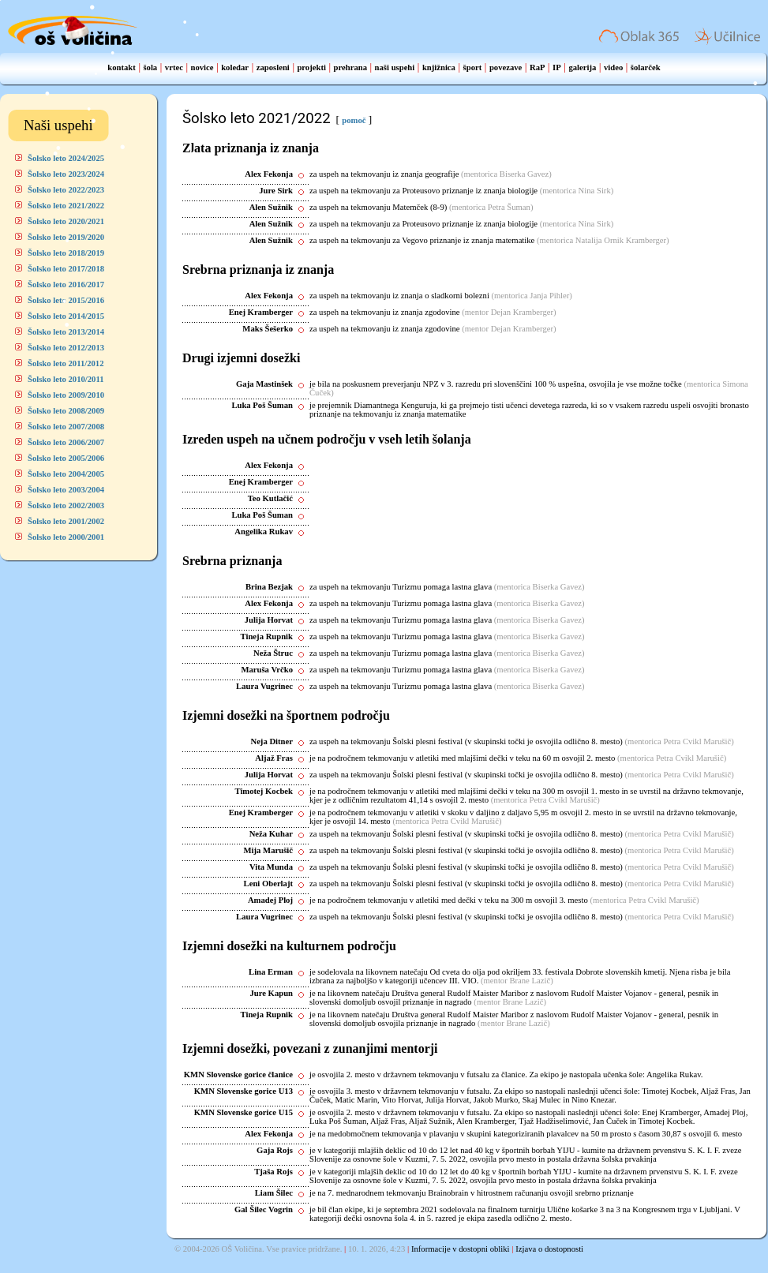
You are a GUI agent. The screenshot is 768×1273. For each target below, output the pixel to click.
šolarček (646, 67)
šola (150, 67)
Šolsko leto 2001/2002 (66, 521)
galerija (582, 67)
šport (472, 67)
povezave (505, 67)
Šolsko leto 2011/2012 (66, 363)
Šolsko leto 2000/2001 (66, 537)
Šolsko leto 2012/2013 (66, 347)
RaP (537, 67)
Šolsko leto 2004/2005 (66, 474)
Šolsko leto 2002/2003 (66, 505)
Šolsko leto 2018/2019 (66, 253)
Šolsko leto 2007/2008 (66, 426)
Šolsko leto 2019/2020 (66, 237)
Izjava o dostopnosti (549, 1249)
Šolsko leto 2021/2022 (66, 205)
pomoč (353, 120)
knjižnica (438, 67)
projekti (311, 67)
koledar (235, 67)
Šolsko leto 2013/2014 (66, 332)
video (613, 67)
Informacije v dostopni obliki (460, 1249)
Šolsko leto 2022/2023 (66, 189)
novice (202, 67)
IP (557, 67)
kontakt (121, 67)
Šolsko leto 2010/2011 (66, 379)
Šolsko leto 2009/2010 (66, 395)
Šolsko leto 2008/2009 (66, 410)
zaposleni (273, 67)
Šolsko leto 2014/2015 (66, 316)
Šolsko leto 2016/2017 (66, 284)
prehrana (350, 67)
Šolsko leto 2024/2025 (66, 158)
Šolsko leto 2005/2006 (66, 458)
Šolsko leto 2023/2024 (66, 174)
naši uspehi (395, 67)
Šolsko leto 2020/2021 (66, 221)
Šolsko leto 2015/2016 (66, 300)
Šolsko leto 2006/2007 (66, 442)
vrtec (174, 67)
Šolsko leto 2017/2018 (66, 268)
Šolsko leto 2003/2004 (66, 489)
